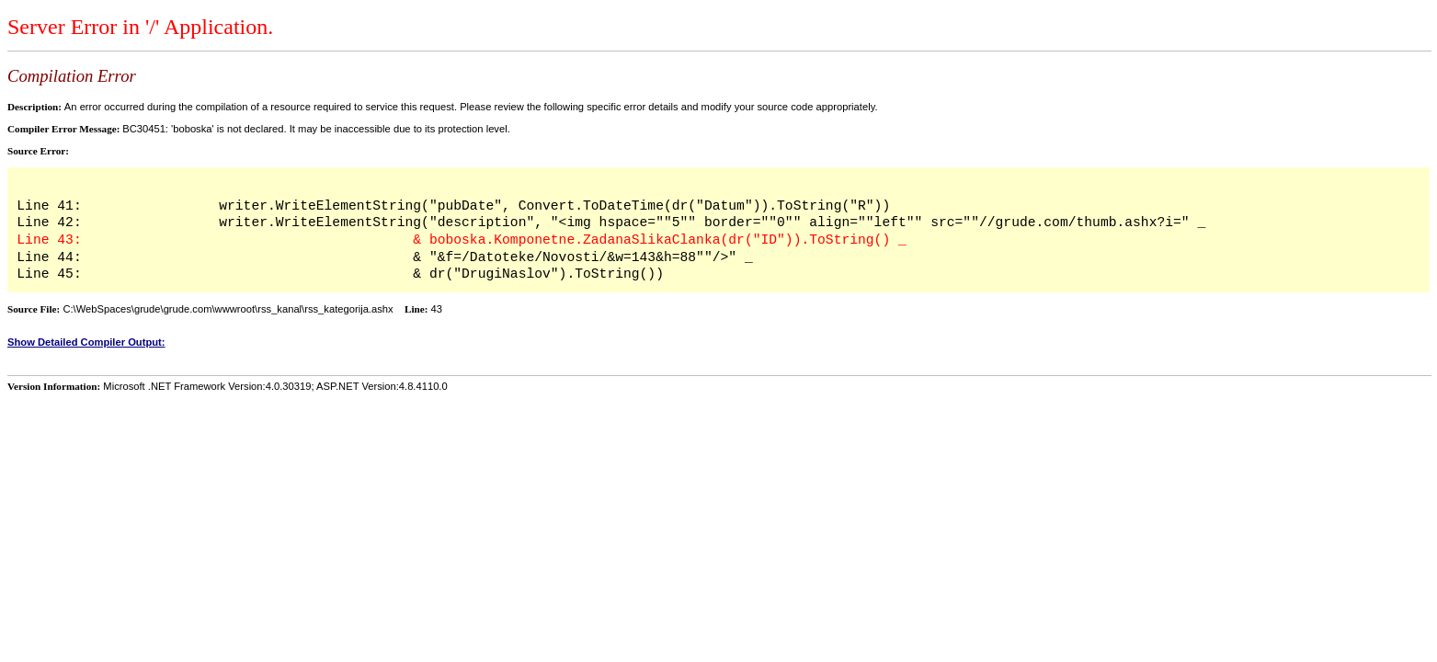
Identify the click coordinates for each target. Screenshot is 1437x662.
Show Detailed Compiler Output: (86, 342)
